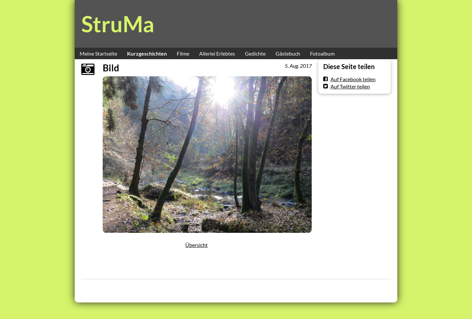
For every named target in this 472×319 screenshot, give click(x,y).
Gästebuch (287, 53)
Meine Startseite (98, 53)
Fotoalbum (322, 53)
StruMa (117, 24)
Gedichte (255, 53)
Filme (183, 53)
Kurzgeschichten (147, 53)
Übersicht (196, 245)
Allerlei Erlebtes (217, 53)
